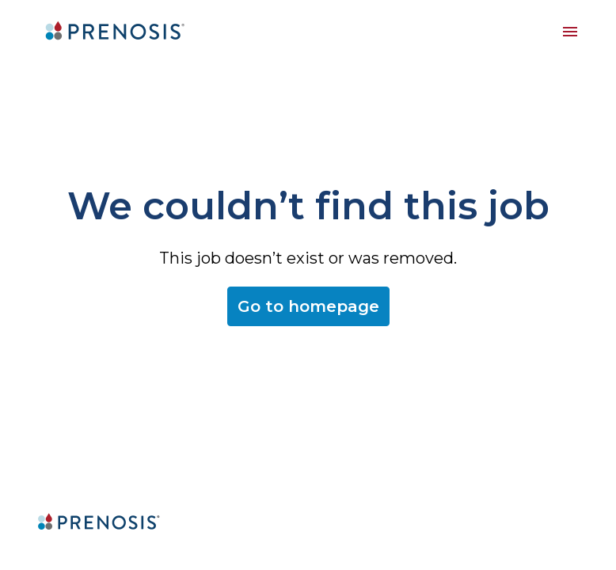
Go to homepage (308, 306)
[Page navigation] (570, 32)
